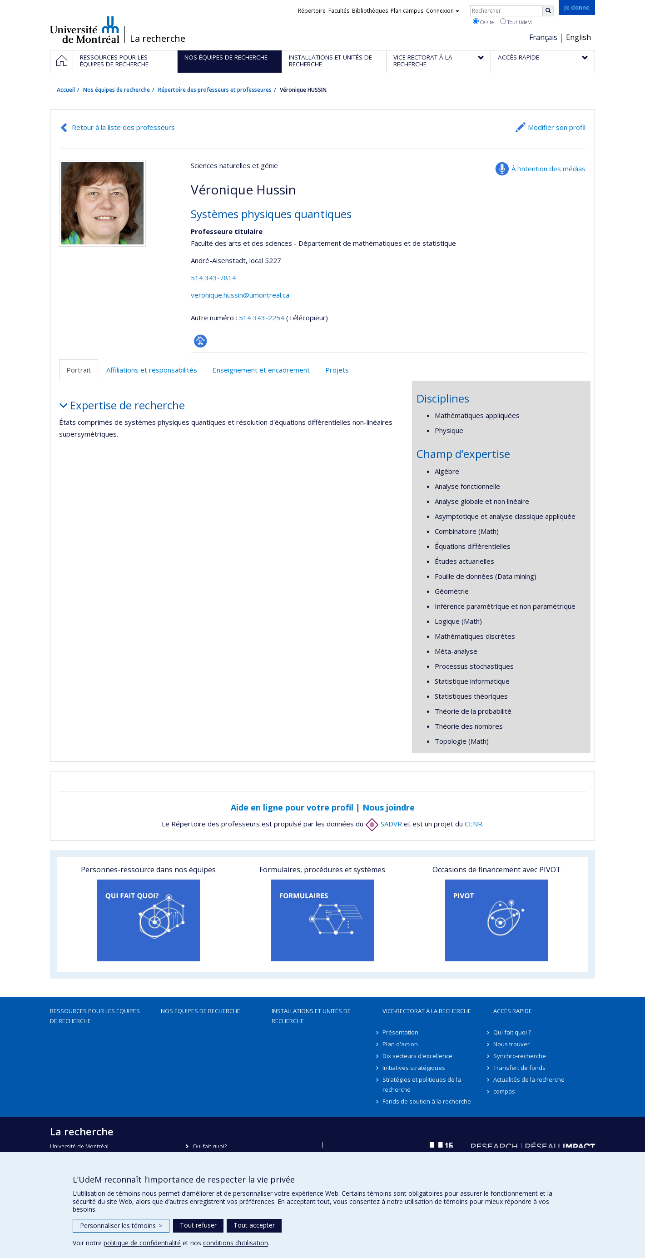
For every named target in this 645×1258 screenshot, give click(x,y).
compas (504, 1091)
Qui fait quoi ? (512, 1032)
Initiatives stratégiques (413, 1068)
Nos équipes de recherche (116, 90)
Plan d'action (400, 1044)
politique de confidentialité (142, 1242)
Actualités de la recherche (529, 1079)
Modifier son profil (556, 127)
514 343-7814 (213, 277)
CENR (473, 823)
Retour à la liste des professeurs (123, 127)
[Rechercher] (548, 10)
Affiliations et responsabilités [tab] (151, 369)
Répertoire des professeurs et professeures (215, 90)
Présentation (400, 1032)
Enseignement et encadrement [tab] (261, 369)
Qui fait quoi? (210, 1146)
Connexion (442, 11)
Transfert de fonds (519, 1068)
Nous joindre (388, 807)
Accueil (66, 90)
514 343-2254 (262, 317)
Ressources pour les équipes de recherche (95, 1016)
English (578, 37)
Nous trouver (511, 1044)
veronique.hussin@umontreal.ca (240, 294)
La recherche (157, 38)
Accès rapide (512, 1011)
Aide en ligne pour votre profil (292, 807)
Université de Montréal (84, 29)
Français (543, 37)
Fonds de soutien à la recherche (426, 1101)
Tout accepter (254, 1225)
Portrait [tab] (78, 369)
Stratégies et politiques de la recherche (421, 1084)
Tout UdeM (516, 21)
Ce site (483, 21)
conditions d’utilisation (235, 1242)
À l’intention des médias (548, 168)
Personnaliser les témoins (121, 1225)
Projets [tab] (337, 369)
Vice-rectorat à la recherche (426, 1011)
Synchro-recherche (519, 1056)
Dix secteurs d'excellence (417, 1056)
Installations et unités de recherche (311, 1016)
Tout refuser (198, 1225)
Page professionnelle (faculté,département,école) (201, 341)
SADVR (383, 823)
